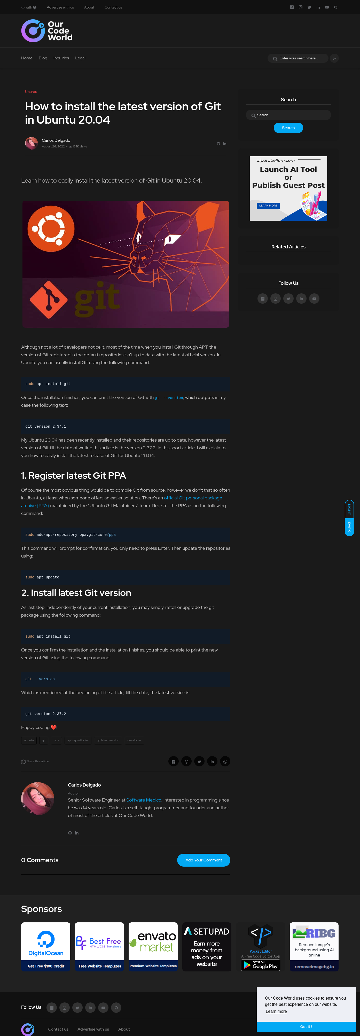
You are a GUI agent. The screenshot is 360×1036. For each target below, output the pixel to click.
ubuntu (29, 740)
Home (27, 58)
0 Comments (39, 860)
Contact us (113, 7)
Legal (80, 58)
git (44, 740)
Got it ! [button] (306, 1027)
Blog (43, 58)
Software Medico (143, 800)
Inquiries (61, 58)
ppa (56, 740)
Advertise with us (60, 7)
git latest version (108, 740)
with (28, 7)
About (89, 7)
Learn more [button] (276, 1011)
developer (135, 740)
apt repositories (78, 740)
